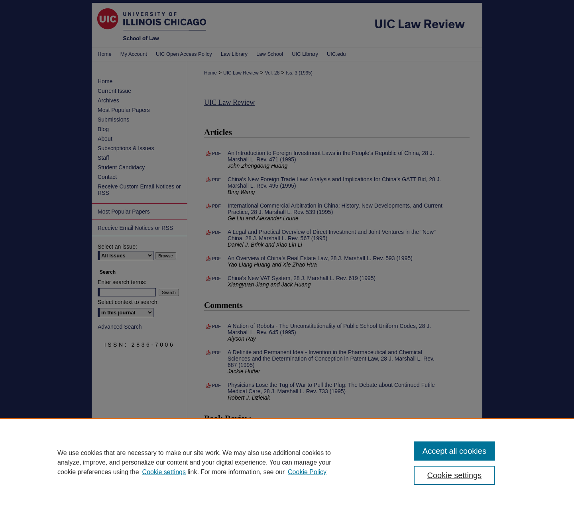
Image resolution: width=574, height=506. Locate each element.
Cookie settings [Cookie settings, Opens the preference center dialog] (454, 475)
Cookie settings (164, 472)
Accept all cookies (454, 451)
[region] (287, 462)
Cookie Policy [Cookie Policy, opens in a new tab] (307, 472)
